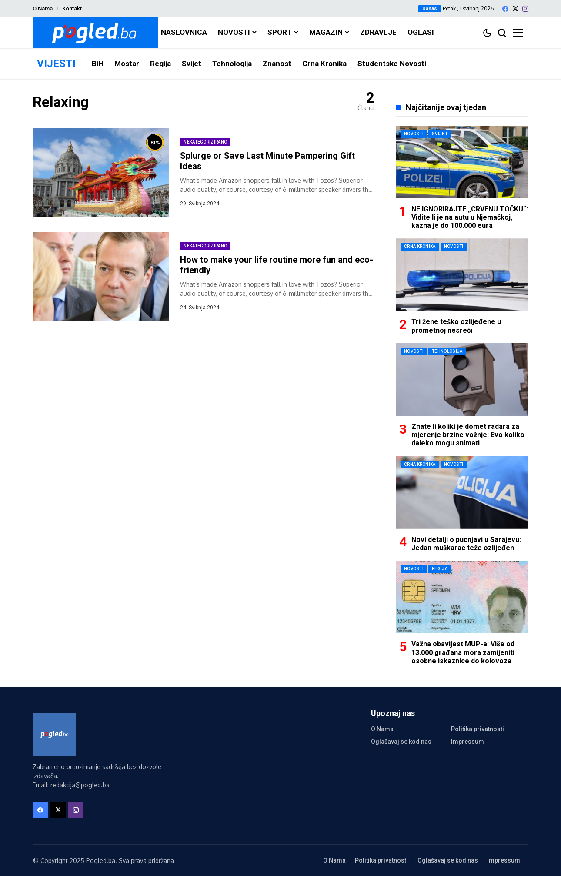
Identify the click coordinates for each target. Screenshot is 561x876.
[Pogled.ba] (95, 32)
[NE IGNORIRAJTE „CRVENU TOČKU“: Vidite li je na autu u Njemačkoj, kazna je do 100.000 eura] (462, 162)
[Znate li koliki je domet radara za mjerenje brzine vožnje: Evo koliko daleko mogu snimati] (462, 379)
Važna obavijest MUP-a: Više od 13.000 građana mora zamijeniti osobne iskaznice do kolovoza (462, 652)
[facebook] (505, 9)
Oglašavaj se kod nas (401, 741)
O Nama (43, 8)
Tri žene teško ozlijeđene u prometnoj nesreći (456, 326)
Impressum (467, 741)
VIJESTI (56, 63)
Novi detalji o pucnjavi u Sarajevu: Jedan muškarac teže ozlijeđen (466, 543)
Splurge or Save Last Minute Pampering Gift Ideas (267, 160)
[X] (515, 8)
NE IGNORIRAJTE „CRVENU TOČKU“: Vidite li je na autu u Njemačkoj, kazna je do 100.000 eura (469, 217)
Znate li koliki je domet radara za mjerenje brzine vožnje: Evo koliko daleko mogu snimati (467, 434)
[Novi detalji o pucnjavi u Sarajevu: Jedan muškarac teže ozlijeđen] (462, 492)
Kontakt (72, 8)
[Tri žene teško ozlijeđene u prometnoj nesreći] (462, 274)
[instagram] (525, 9)
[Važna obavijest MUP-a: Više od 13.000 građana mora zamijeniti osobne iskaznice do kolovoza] (462, 597)
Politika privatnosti (477, 729)
